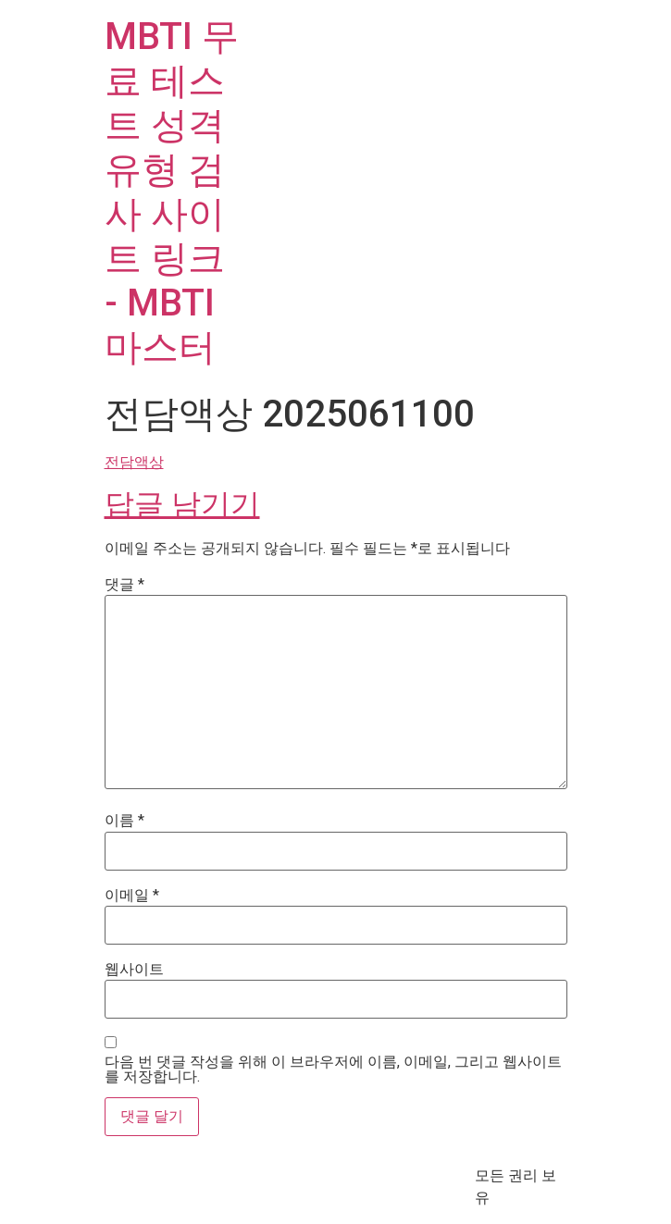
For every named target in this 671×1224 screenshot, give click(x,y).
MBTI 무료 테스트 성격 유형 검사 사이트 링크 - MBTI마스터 (172, 192)
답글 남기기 (182, 504)
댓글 (124, 584)
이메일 (132, 895)
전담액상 (134, 462)
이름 (124, 820)
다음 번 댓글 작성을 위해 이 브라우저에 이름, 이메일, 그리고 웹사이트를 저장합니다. (333, 1069)
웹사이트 (134, 969)
